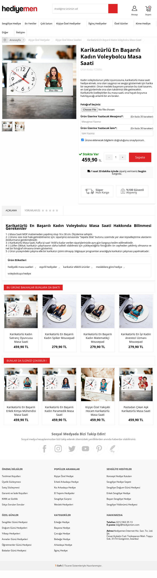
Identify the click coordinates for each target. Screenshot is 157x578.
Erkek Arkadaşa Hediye (66, 489)
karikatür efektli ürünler (76, 267)
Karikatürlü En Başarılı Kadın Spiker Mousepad (59, 336)
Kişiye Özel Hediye (63, 483)
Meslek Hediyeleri (63, 512)
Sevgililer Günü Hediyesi (14, 529)
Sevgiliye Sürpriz (63, 506)
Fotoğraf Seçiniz (90, 104)
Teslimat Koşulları (11, 483)
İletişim (20, 32)
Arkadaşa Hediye (63, 552)
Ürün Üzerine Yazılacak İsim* (98, 128)
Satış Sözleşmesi (11, 495)
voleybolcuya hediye (19, 273)
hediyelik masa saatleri (20, 267)
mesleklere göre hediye (109, 267)
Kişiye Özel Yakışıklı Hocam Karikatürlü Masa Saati (97, 414)
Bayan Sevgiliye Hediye (119, 506)
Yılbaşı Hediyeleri (11, 541)
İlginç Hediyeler (97, 23)
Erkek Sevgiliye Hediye (118, 500)
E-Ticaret (67, 573)
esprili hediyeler (48, 267)
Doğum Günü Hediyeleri (14, 535)
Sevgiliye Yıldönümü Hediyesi (122, 512)
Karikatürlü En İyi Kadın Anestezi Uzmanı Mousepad (136, 337)
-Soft (58, 573)
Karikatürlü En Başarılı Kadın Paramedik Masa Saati (59, 414)
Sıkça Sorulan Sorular (13, 512)
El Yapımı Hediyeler (64, 500)
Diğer (5, 32)
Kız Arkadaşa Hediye (65, 495)
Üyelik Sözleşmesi (11, 489)
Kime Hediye (143, 23)
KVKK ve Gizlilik (10, 506)
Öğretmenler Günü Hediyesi (16, 552)
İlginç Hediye (61, 558)
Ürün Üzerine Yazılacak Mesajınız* (101, 116)
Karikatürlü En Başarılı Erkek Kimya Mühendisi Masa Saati (21, 414)
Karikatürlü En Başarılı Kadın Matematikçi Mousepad (98, 337)
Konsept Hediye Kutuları (119, 483)
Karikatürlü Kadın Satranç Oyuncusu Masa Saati (21, 337)
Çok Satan (46, 23)
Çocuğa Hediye (62, 541)
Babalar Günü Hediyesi (14, 558)
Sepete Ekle (140, 158)
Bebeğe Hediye (62, 546)
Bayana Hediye (62, 535)
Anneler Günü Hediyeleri (15, 546)
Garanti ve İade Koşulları (15, 500)
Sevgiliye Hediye (11, 23)
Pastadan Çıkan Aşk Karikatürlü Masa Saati (136, 412)
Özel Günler (121, 23)
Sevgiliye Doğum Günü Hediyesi (123, 495)
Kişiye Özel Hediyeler (68, 23)
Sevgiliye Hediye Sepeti (119, 489)
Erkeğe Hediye (62, 529)
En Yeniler (31, 23)
